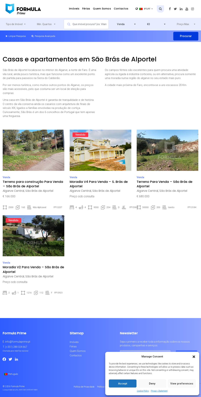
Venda (6, 177)
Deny (152, 383)
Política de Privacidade (84, 387)
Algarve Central (13, 191)
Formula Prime (17, 386)
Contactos (121, 8)
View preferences (181, 383)
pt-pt (143, 8)
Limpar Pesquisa (16, 36)
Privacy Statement (159, 391)
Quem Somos (102, 8)
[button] (194, 356)
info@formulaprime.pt (17, 341)
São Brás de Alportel (39, 191)
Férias (86, 8)
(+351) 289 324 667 (16, 346)
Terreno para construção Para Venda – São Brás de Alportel (33, 183)
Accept (122, 383)
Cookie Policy (143, 391)
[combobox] (16, 24)
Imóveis (74, 8)
